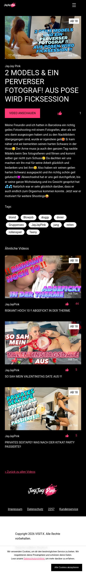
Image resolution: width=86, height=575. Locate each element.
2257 (51, 509)
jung (56, 224)
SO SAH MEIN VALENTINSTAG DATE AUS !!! (33, 376)
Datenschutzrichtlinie (34, 558)
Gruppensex (16, 224)
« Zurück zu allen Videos (20, 471)
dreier (60, 217)
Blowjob (28, 217)
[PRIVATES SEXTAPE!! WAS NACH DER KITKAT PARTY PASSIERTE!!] (43, 408)
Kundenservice (68, 509)
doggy (45, 217)
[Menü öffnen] (74, 5)
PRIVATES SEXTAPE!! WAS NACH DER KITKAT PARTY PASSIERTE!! (40, 444)
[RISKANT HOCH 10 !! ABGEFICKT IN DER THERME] (43, 276)
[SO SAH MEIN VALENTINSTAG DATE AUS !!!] (43, 342)
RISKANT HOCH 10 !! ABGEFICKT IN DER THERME (37, 310)
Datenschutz (35, 509)
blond (12, 217)
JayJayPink (38, 224)
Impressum (15, 509)
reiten (70, 224)
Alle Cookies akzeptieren (66, 567)
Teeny (33, 232)
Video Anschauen (22, 113)
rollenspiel (15, 232)
